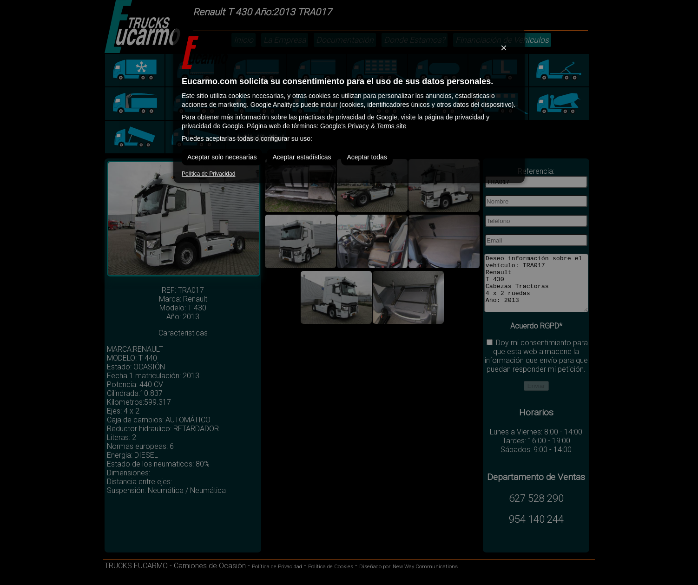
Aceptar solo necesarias (222, 157)
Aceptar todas (367, 157)
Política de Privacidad (208, 174)
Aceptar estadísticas (301, 157)
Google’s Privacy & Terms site (363, 126)
